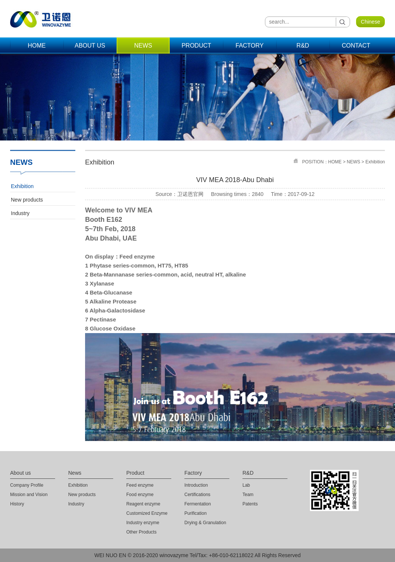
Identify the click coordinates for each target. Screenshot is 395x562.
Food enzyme (140, 494)
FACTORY (250, 45)
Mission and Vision (29, 494)
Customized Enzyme (147, 513)
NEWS (143, 45)
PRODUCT (196, 45)
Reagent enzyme (143, 504)
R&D (302, 45)
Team (247, 494)
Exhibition (22, 186)
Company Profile (26, 485)
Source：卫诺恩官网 (179, 194)
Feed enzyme (140, 485)
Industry (20, 213)
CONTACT (356, 45)
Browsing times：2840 (237, 194)
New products (27, 200)
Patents (250, 504)
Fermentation (197, 504)
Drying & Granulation (205, 522)
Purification (195, 513)
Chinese (370, 22)
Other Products (141, 532)
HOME (37, 45)
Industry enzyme (142, 522)
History (17, 504)
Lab (246, 485)
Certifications (197, 494)
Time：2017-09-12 (292, 194)
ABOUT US (90, 45)
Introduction (196, 485)
